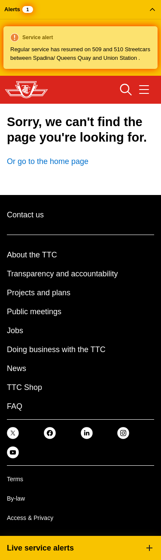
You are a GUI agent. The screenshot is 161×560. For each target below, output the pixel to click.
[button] (80, 38)
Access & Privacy (30, 517)
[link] (13, 433)
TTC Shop (24, 387)
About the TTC (32, 255)
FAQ (14, 406)
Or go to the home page (47, 161)
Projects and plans (38, 292)
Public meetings (34, 311)
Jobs (15, 330)
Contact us (25, 214)
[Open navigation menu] (144, 89)
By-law (16, 498)
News (16, 368)
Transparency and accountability (62, 273)
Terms (15, 479)
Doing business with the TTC (56, 349)
